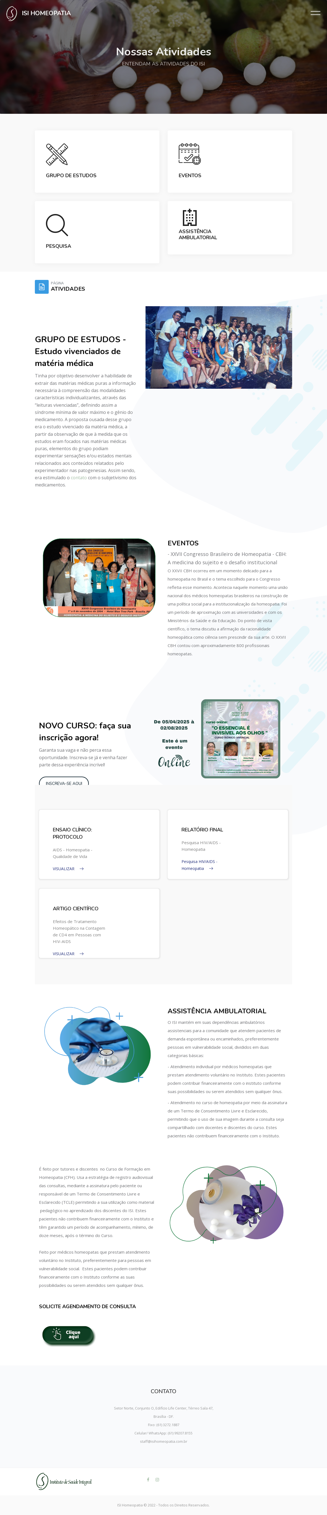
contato (79, 478)
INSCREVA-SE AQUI (64, 783)
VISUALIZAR (68, 868)
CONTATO (163, 1391)
